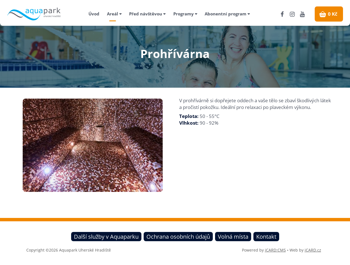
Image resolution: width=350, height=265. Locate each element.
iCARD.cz (313, 250)
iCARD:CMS (275, 250)
